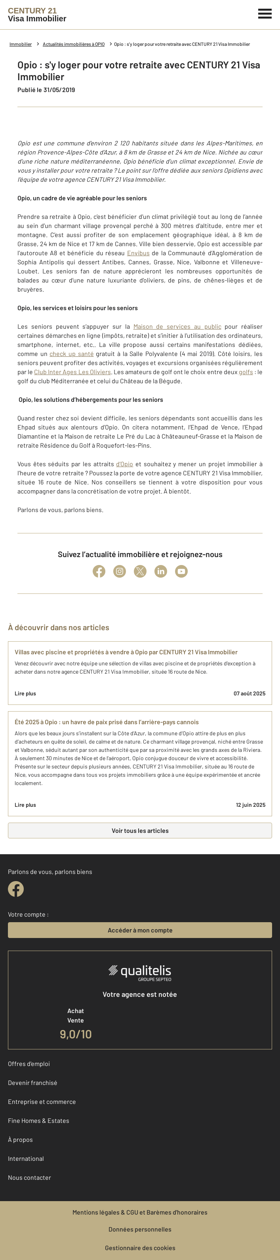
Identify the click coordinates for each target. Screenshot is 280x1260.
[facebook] (16, 889)
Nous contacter (29, 1177)
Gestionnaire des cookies (140, 1247)
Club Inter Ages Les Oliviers (72, 371)
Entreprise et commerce (42, 1101)
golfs (246, 371)
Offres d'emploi (29, 1063)
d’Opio (124, 463)
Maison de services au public (177, 326)
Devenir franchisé (32, 1082)
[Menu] (265, 13)
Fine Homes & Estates (38, 1120)
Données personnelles (140, 1229)
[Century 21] (37, 15)
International (26, 1158)
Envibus (138, 252)
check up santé (71, 353)
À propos (20, 1139)
